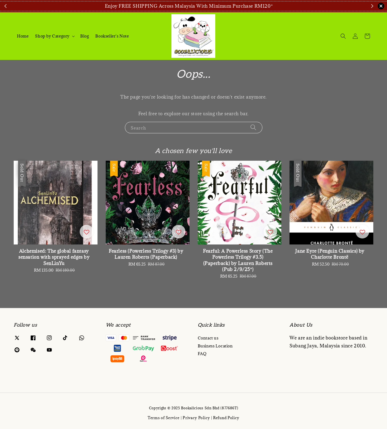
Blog (84, 36)
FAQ (202, 353)
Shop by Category (52, 36)
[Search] (343, 36)
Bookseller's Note (112, 36)
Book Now (333, 6)
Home (22, 36)
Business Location (215, 346)
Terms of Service (164, 417)
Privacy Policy (196, 417)
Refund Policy (226, 417)
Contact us (208, 338)
